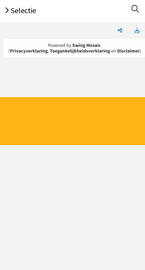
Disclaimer (128, 51)
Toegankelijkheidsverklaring (80, 51)
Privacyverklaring (29, 51)
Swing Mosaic (86, 45)
